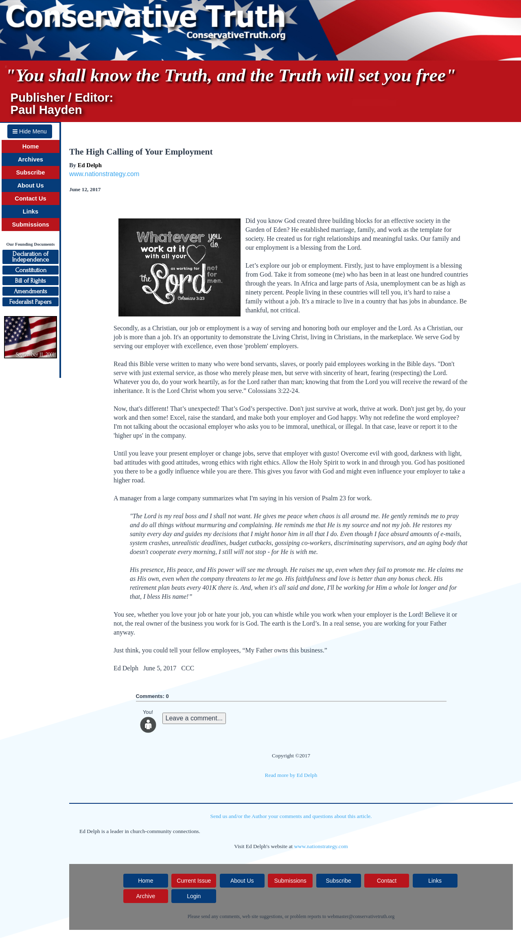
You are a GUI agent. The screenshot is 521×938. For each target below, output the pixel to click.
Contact (386, 880)
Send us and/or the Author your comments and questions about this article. (291, 816)
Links (30, 211)
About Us (30, 185)
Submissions (30, 224)
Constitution (30, 270)
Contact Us (30, 198)
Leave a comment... (194, 718)
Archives (30, 159)
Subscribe (30, 172)
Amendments (30, 291)
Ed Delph (90, 165)
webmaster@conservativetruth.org (360, 916)
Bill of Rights (30, 280)
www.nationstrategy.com (104, 173)
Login (194, 896)
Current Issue (194, 880)
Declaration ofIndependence (30, 256)
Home (30, 146)
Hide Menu (30, 131)
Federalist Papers (30, 301)
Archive (145, 896)
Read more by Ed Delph (291, 775)
